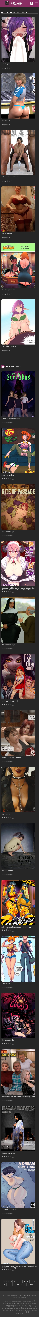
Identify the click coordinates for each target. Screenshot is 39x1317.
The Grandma (6, 233)
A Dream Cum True (8, 1209)
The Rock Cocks (7, 1040)
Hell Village (5, 120)
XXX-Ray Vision (7, 475)
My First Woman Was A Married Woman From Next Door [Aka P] (19, 1267)
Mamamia (5, 814)
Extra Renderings (8, 644)
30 (21, 1285)
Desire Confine (7, 870)
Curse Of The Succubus (10, 418)
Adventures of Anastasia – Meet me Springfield (15, 928)
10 (11, 1285)
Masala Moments (8, 1153)
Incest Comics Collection (11, 757)
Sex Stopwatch (7, 64)
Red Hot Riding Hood (9, 701)
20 (18, 1285)
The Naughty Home (9, 290)
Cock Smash (6, 983)
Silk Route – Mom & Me (10, 177)
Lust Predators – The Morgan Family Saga (18, 1096)
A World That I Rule (8, 346)
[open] (36, 3)
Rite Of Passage (7, 531)
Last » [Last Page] (32, 1285)
